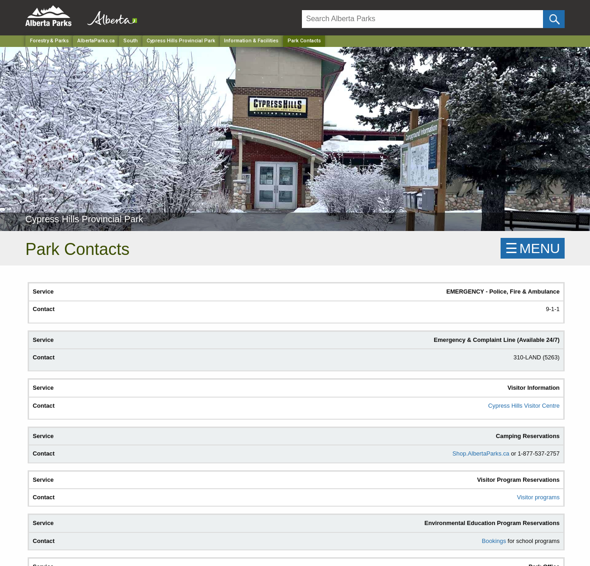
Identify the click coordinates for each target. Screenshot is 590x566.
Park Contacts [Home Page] (304, 41)
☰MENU (532, 248)
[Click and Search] (554, 19)
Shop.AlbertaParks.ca (481, 453)
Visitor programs (538, 497)
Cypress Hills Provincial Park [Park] (181, 41)
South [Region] (131, 41)
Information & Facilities (251, 41)
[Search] (422, 19)
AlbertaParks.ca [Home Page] (96, 41)
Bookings (494, 540)
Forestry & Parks (49, 41)
